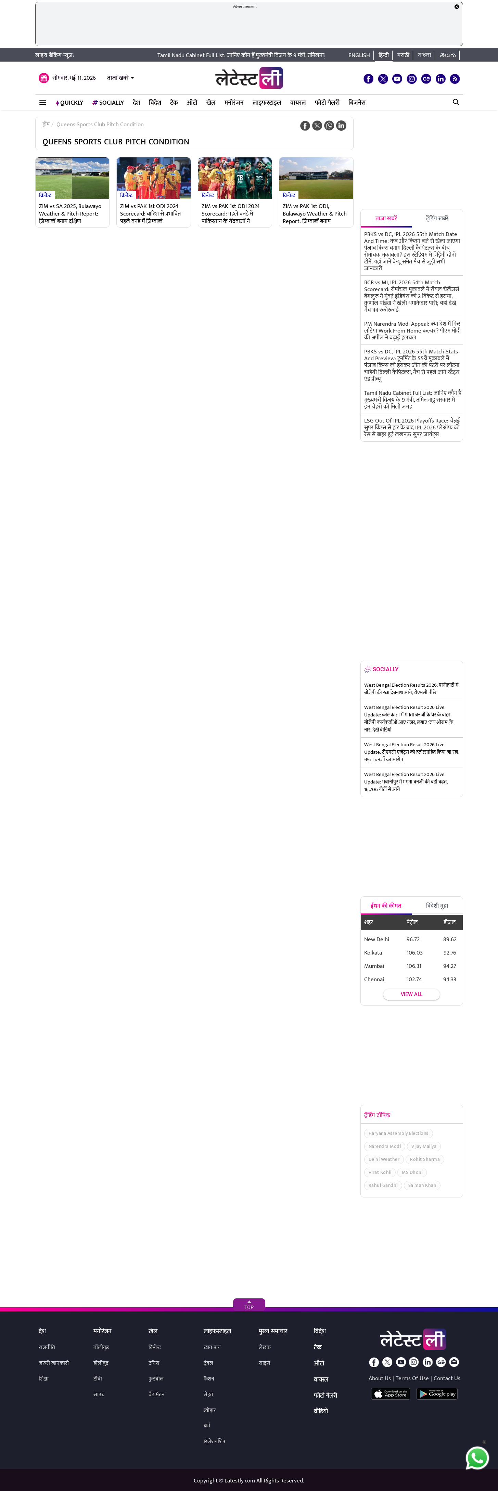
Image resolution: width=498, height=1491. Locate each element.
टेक (174, 103)
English (359, 55)
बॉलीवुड (101, 1347)
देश (136, 103)
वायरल (298, 103)
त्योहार (210, 1410)
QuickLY (69, 103)
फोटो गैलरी (327, 103)
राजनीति (47, 1347)
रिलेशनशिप (214, 1441)
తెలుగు (448, 55)
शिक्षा (44, 1379)
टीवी (97, 1379)
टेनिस (154, 1363)
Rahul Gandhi (383, 1185)
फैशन (209, 1379)
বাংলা (424, 55)
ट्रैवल (208, 1363)
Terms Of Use (412, 1378)
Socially (108, 103)
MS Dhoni (412, 1172)
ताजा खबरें (118, 78)
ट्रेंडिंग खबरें (437, 218)
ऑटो (192, 103)
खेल (211, 103)
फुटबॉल (156, 1379)
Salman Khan (422, 1185)
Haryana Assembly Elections (399, 1133)
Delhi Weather (384, 1159)
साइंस (264, 1363)
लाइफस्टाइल (267, 103)
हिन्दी (384, 55)
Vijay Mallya (423, 1146)
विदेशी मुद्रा (437, 906)
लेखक (265, 1347)
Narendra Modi (385, 1146)
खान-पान (212, 1347)
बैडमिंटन (157, 1394)
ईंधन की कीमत (386, 906)
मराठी (403, 55)
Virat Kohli (380, 1172)
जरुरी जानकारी (54, 1363)
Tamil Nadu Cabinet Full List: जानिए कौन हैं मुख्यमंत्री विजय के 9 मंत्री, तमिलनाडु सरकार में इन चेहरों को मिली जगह (295, 55)
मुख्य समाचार (273, 1331)
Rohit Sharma (425, 1159)
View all (411, 994)
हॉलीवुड (100, 1363)
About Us (380, 1378)
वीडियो (321, 1412)
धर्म (207, 1425)
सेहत (208, 1394)
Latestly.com (240, 1481)
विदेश (155, 103)
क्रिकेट (45, 195)
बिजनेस (357, 103)
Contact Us (447, 1378)
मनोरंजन (234, 103)
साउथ (99, 1394)
